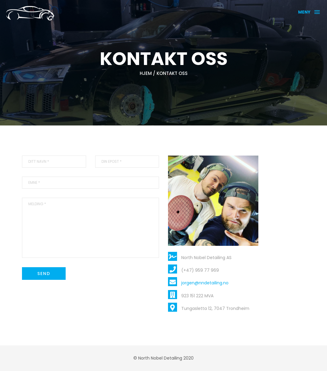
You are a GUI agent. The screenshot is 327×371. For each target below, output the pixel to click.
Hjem (146, 73)
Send (43, 274)
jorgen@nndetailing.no (205, 283)
